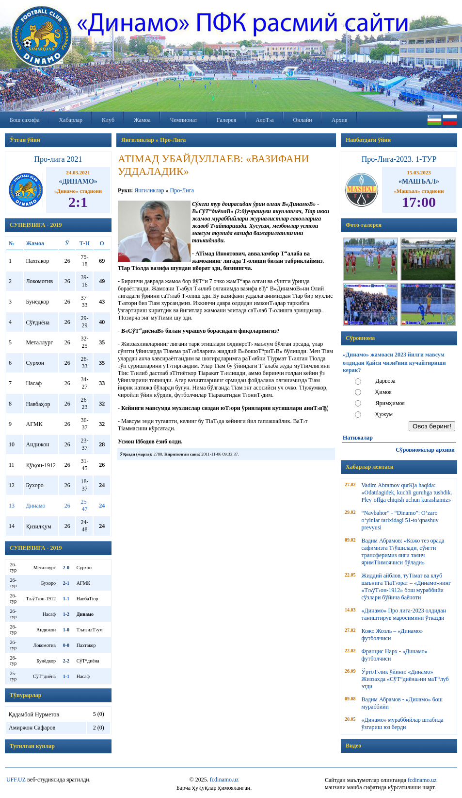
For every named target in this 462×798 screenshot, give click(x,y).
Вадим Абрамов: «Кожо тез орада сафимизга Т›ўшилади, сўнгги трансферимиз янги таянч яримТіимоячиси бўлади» (403, 551)
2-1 (66, 583)
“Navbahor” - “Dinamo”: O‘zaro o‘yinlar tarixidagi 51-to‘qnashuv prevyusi (400, 520)
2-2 (66, 660)
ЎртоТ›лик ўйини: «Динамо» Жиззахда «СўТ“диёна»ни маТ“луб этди (405, 679)
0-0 (66, 645)
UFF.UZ (16, 779)
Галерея (226, 120)
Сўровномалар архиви (425, 449)
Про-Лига (181, 190)
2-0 (66, 567)
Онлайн (302, 120)
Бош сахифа (24, 120)
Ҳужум (384, 414)
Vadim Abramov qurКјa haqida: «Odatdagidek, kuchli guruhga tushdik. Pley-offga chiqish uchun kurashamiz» (407, 492)
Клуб (108, 120)
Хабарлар (70, 120)
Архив (340, 120)
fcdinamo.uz (224, 779)
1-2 (66, 614)
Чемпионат (183, 120)
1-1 (66, 598)
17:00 (419, 202)
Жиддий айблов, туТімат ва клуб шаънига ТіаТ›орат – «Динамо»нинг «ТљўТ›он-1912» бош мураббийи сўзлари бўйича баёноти (406, 586)
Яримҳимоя (389, 403)
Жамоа (142, 120)
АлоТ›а (264, 120)
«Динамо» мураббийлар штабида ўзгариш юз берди (403, 723)
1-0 (66, 629)
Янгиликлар (149, 190)
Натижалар (358, 437)
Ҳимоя (383, 392)
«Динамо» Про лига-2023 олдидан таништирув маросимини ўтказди (404, 614)
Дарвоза (385, 380)
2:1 (78, 202)
